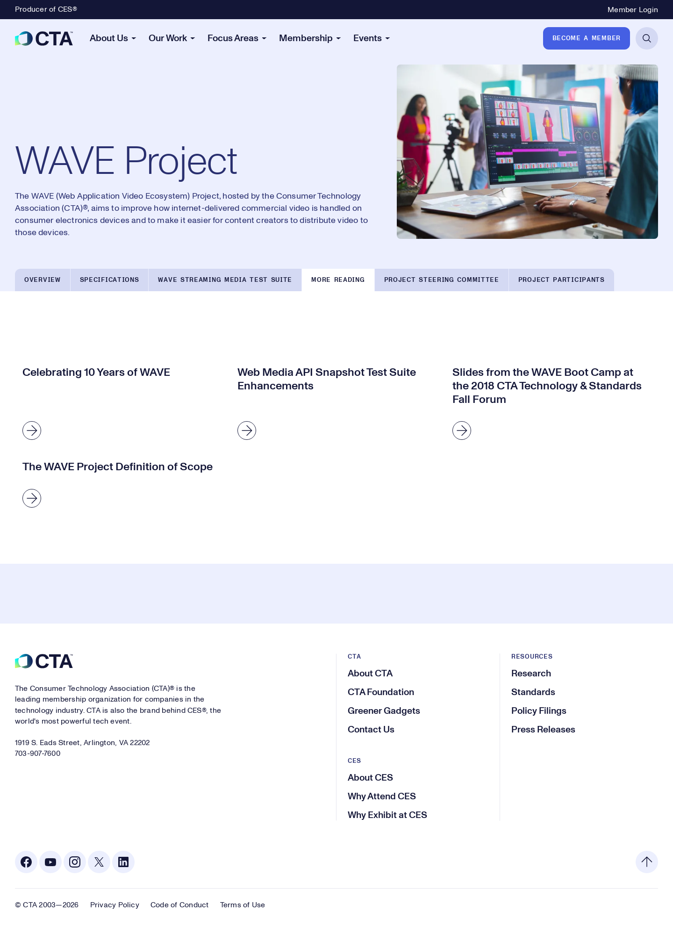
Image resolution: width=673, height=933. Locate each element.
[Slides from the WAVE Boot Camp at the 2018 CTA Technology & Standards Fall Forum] (551, 405)
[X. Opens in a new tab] (99, 862)
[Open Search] (647, 38)
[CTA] (44, 38)
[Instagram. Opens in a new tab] (75, 862)
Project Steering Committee (441, 280)
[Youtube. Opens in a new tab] (50, 862)
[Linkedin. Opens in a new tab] (123, 862)
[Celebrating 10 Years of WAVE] (121, 405)
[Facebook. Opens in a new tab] (26, 862)
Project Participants (561, 280)
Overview (42, 280)
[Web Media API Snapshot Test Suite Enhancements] (336, 405)
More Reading (338, 280)
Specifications (109, 280)
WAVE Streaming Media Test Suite (225, 280)
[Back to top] (647, 862)
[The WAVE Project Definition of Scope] (121, 486)
